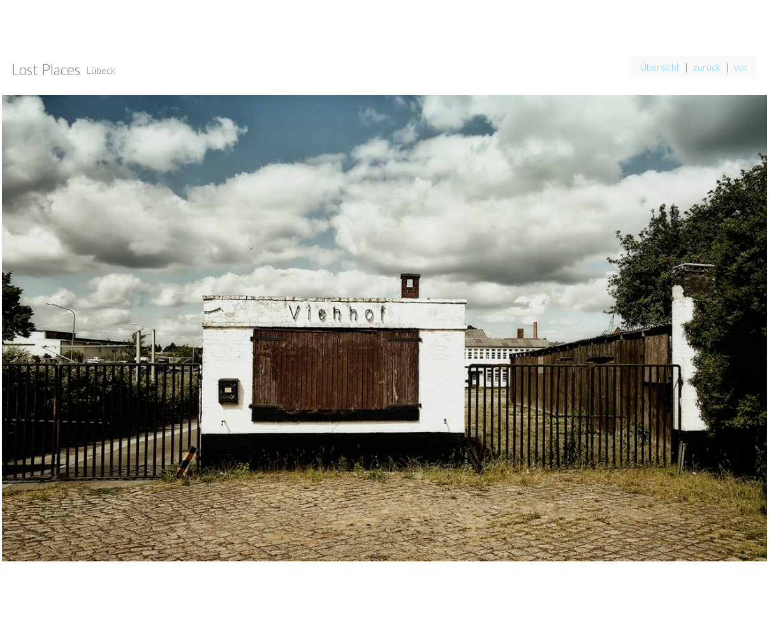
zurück (707, 67)
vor (741, 67)
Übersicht (660, 67)
